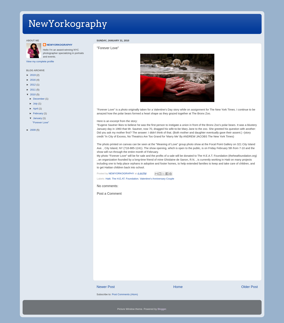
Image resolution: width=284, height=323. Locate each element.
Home (178, 287)
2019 (33, 75)
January (38, 118)
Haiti (108, 178)
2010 (33, 94)
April (36, 108)
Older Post (249, 287)
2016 (33, 79)
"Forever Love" (40, 122)
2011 (33, 89)
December (39, 98)
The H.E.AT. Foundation (125, 178)
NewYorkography (67, 23)
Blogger (162, 309)
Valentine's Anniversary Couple (157, 178)
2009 (33, 129)
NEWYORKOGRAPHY (59, 44)
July (35, 103)
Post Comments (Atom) (125, 294)
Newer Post (106, 287)
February (38, 113)
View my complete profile (40, 61)
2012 (33, 84)
